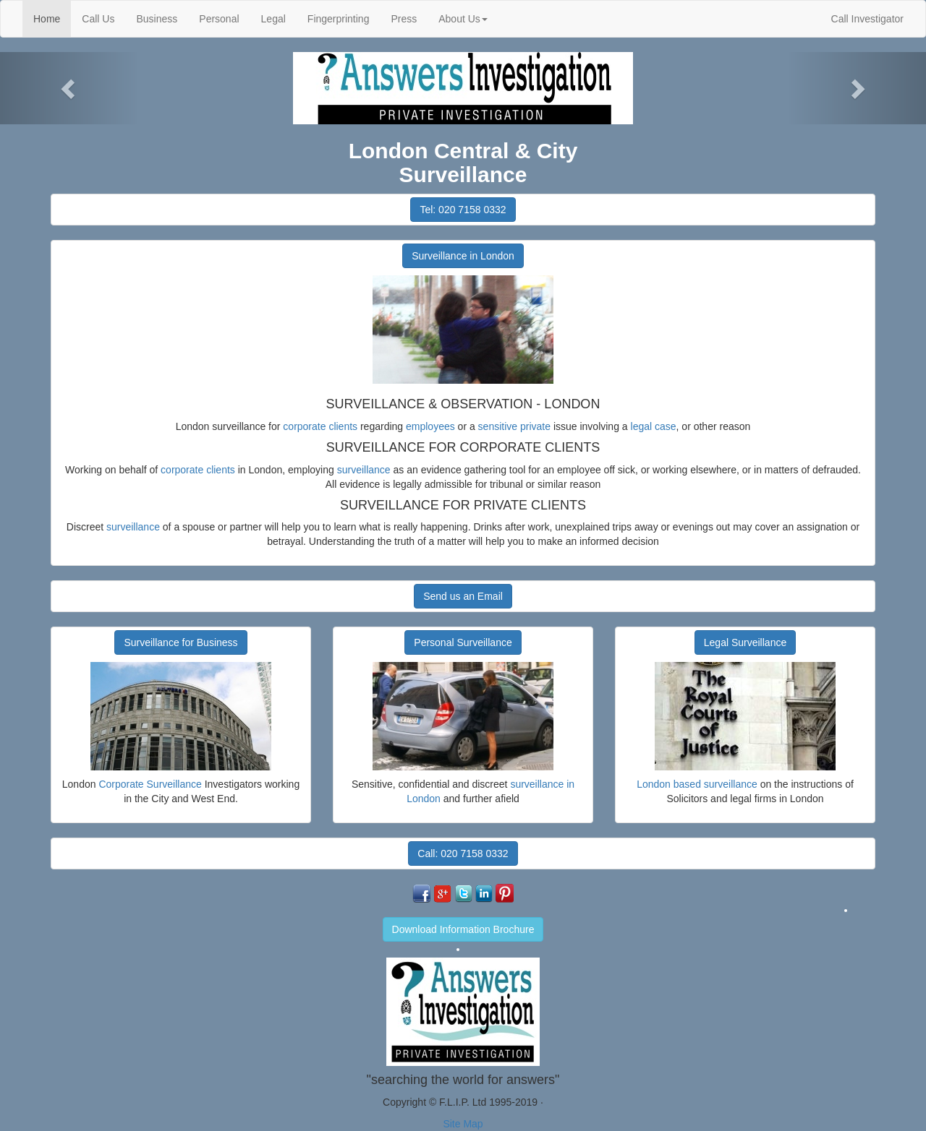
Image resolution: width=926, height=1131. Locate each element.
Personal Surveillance (462, 642)
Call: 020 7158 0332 (462, 853)
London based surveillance (697, 784)
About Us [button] (463, 19)
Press (404, 19)
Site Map (463, 1124)
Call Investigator (867, 19)
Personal (219, 19)
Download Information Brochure (463, 929)
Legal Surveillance (745, 642)
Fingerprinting (338, 19)
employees (430, 426)
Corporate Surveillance (149, 784)
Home (52, 18)
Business (156, 19)
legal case (653, 426)
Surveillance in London (463, 256)
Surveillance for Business (180, 642)
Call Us (98, 19)
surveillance (364, 470)
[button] (69, 88)
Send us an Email (463, 596)
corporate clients (320, 426)
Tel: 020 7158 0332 (463, 209)
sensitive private (514, 426)
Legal (273, 19)
